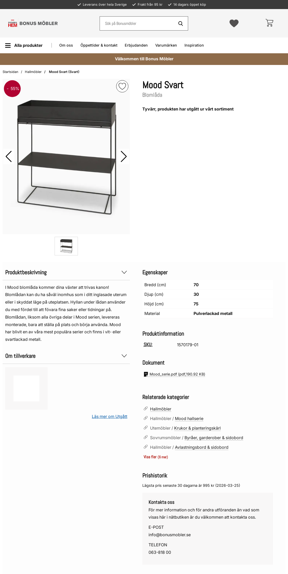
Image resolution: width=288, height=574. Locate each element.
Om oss (66, 45)
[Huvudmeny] (23, 45)
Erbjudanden (136, 45)
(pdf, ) (174, 374)
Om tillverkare (66, 356)
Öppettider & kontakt (98, 45)
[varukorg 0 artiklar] (269, 23)
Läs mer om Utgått (109, 416)
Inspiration (194, 45)
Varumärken (166, 45)
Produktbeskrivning (66, 272)
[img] (122, 86)
